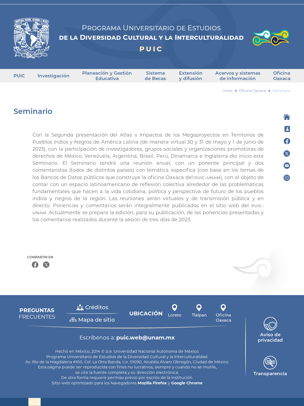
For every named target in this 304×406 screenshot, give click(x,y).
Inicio (227, 90)
